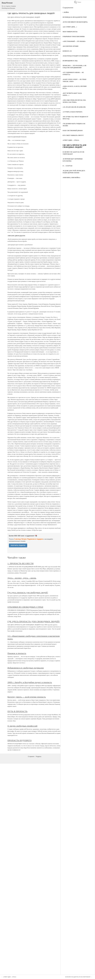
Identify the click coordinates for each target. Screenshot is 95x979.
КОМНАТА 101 (67, 51)
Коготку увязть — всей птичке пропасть (27, 697)
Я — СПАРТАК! (67, 166)
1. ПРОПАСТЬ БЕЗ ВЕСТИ (21, 563)
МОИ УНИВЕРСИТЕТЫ (70, 31)
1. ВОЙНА (66, 12)
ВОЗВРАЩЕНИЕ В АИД (70, 60)
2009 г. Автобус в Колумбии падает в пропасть (30, 682)
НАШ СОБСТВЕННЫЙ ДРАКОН (73, 130)
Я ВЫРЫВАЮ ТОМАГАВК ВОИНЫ (74, 36)
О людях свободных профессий (22, 726)
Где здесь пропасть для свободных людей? (28, 592)
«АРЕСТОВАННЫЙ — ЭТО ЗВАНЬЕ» (74, 41)
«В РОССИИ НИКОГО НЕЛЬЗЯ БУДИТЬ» (75, 22)
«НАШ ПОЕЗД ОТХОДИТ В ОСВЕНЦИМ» (76, 56)
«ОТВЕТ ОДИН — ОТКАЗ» (71, 140)
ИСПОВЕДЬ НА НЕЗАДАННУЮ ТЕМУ (75, 17)
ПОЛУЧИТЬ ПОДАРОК (18, 545)
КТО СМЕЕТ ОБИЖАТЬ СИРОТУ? (73, 135)
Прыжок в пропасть (17, 653)
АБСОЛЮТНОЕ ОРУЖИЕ (70, 46)
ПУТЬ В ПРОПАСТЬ (17, 711)
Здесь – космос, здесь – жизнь (22, 578)
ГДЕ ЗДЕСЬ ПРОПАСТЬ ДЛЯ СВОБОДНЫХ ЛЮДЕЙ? (34, 621)
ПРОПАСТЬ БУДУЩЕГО (20, 740)
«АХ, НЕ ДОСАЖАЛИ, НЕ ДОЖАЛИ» (74, 107)
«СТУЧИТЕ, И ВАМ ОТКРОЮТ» (72, 112)
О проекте (31, 756)
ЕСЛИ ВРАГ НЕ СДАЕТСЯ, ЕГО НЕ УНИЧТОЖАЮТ (77, 977)
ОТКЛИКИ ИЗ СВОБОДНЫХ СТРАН (25, 607)
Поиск (77, 2)
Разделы (38, 756)
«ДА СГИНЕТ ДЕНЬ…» (70, 27)
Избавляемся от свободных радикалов (26, 668)
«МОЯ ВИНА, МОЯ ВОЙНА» (71, 177)
